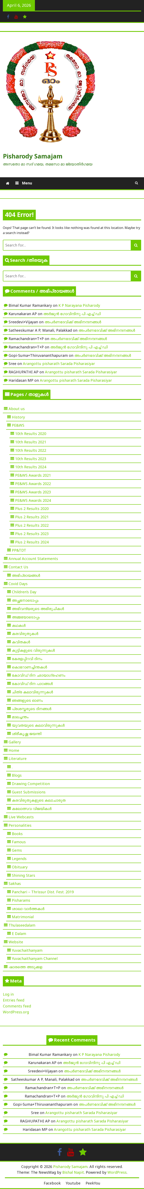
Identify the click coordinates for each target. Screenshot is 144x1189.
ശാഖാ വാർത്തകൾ (28, 908)
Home (14, 750)
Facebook (52, 1183)
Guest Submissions (29, 792)
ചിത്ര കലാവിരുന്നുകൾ (32, 691)
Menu (26, 183)
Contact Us (18, 566)
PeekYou (93, 1183)
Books (17, 833)
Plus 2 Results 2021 (32, 516)
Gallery (15, 742)
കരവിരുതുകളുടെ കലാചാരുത (39, 800)
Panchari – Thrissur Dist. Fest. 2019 (43, 891)
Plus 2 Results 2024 (32, 542)
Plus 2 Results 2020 (32, 508)
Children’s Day (24, 591)
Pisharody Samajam (33, 156)
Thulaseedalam (22, 925)
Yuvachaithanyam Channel (35, 958)
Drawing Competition (31, 783)
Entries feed (13, 1000)
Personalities (20, 825)
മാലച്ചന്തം (20, 716)
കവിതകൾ (21, 641)
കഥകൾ (19, 625)
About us (17, 408)
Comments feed (17, 1006)
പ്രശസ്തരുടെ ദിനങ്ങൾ (31, 708)
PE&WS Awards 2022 (33, 483)
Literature (18, 758)
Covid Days (18, 583)
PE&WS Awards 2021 (33, 475)
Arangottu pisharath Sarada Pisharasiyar (59, 363)
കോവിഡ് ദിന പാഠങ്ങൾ (32, 683)
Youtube (73, 1183)
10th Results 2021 (30, 441)
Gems (17, 850)
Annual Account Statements (33, 558)
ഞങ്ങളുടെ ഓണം (27, 700)
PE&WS (18, 425)
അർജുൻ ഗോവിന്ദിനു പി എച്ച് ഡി (72, 313)
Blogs (17, 775)
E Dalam (19, 933)
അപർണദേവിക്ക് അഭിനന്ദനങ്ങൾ (73, 321)
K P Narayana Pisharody (79, 305)
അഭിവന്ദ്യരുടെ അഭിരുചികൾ (38, 608)
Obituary (20, 866)
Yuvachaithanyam (27, 950)
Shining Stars (23, 875)
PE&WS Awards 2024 (33, 500)
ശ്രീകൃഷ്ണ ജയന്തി (26, 733)
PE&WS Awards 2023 (33, 492)
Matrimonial (23, 916)
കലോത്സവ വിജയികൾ (31, 808)
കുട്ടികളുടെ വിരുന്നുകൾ (33, 650)
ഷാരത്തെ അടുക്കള (25, 966)
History (18, 417)
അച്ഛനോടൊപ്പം (25, 600)
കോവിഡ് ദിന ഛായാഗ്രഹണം (38, 675)
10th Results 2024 (30, 466)
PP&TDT (19, 550)
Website (16, 941)
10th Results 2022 (30, 450)
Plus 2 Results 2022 (32, 525)
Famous (19, 841)
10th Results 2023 (30, 458)
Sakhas (15, 883)
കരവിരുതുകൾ (25, 633)
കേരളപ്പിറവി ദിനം (27, 658)
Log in (8, 994)
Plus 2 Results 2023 (32, 533)
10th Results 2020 (30, 433)
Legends (19, 858)
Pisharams (21, 900)
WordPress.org (16, 1011)
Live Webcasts (21, 816)
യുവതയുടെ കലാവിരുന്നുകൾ (38, 725)
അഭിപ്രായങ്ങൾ (26, 575)
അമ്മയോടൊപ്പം (26, 617)
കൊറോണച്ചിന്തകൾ (29, 667)
